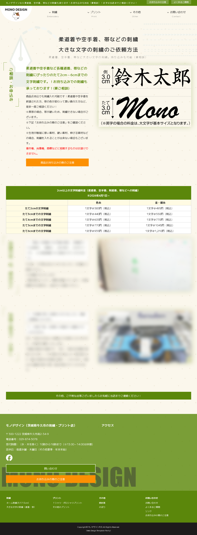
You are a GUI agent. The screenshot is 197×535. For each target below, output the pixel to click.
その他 (135, 14)
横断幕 (102, 502)
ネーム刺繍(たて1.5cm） (18, 502)
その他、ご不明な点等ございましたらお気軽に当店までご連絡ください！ (98, 396)
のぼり (102, 506)
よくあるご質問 (181, 2)
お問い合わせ (176, 14)
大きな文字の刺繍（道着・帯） (21, 506)
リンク (148, 511)
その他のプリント (61, 506)
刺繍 (52, 14)
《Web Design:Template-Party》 (98, 530)
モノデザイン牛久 (95, 527)
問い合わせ (50, 468)
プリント (94, 14)
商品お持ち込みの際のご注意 (57, 162)
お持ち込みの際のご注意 (50, 479)
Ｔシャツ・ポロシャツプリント (67, 502)
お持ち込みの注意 (157, 2)
